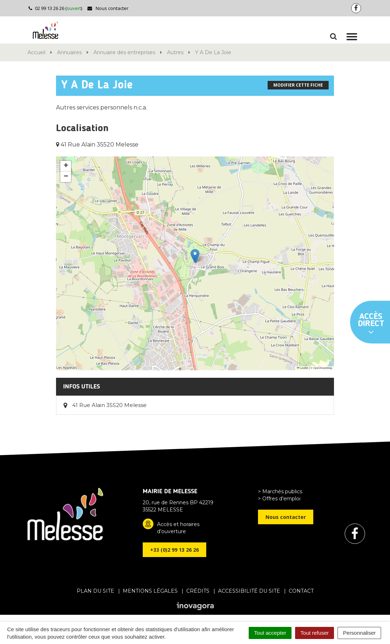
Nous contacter (107, 8)
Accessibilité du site (249, 591)
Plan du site (95, 591)
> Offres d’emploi (279, 498)
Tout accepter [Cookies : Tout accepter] (270, 633)
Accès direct (371, 324)
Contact (301, 591)
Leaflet (302, 368)
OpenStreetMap (322, 368)
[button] (195, 256)
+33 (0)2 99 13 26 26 (174, 549)
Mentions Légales (150, 591)
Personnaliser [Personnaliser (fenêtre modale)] (359, 633)
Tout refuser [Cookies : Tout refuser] (314, 633)
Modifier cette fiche (298, 85)
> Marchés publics (280, 491)
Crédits (197, 591)
